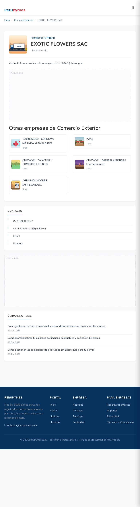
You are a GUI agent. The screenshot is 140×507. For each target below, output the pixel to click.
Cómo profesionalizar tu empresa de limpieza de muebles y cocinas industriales (54, 338)
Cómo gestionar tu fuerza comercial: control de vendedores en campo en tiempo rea (56, 326)
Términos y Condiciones (120, 422)
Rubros (54, 410)
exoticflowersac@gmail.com (29, 228)
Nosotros (78, 405)
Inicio (7, 20)
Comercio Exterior (23, 20)
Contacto (78, 410)
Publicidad (79, 422)
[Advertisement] (70, 95)
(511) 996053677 (23, 221)
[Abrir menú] (133, 7)
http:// (16, 236)
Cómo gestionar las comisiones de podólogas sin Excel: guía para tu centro (51, 350)
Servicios (78, 416)
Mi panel (112, 410)
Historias (55, 422)
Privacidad (113, 416)
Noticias (54, 416)
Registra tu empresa (119, 405)
